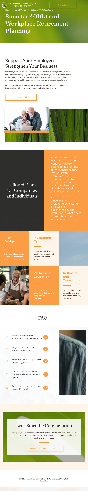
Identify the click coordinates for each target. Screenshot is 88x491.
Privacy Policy (64, 479)
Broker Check (44, 481)
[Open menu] (82, 5)
